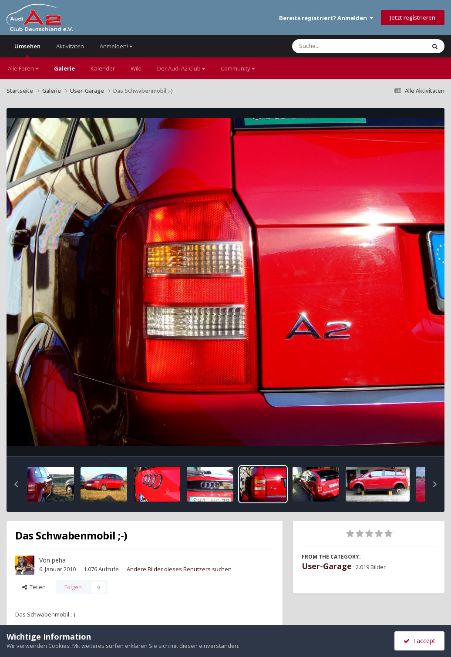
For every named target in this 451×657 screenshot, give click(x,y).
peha (59, 560)
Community (238, 68)
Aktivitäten (70, 46)
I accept (419, 641)
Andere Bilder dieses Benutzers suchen (179, 569)
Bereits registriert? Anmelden (326, 18)
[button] (16, 484)
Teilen (34, 587)
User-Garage (327, 566)
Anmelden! (116, 46)
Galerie (64, 68)
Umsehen (27, 49)
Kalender (103, 68)
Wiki (136, 68)
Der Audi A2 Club (181, 68)
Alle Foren (23, 68)
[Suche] (341, 46)
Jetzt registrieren (412, 17)
